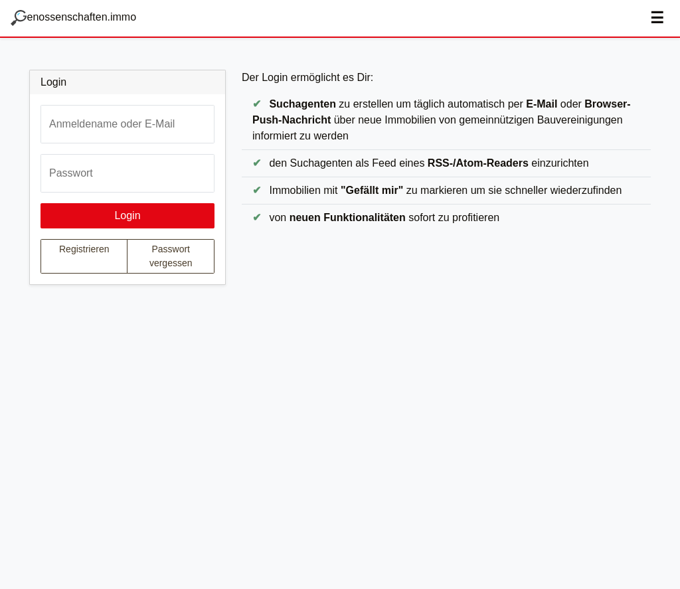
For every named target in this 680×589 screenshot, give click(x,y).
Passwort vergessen (171, 256)
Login (127, 215)
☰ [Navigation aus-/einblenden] (657, 18)
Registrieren (84, 249)
